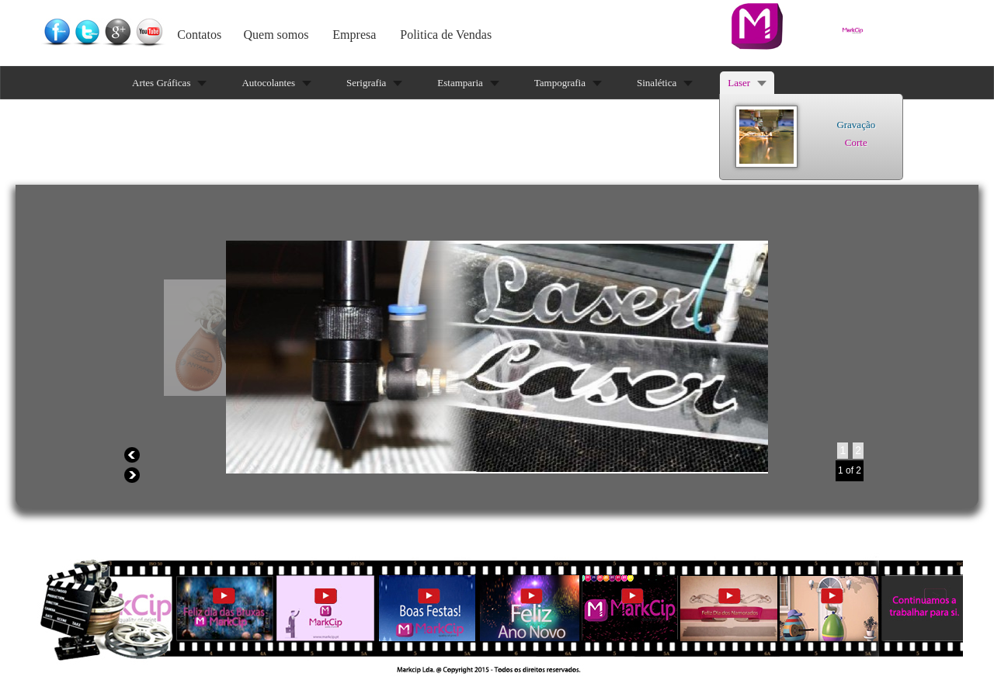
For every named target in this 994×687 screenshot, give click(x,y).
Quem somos (276, 34)
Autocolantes (268, 82)
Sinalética (656, 82)
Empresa (354, 34)
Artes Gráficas (161, 82)
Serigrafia (366, 82)
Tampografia (560, 82)
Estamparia (459, 82)
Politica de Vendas (446, 34)
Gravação (855, 125)
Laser (739, 82)
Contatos (199, 34)
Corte (856, 142)
